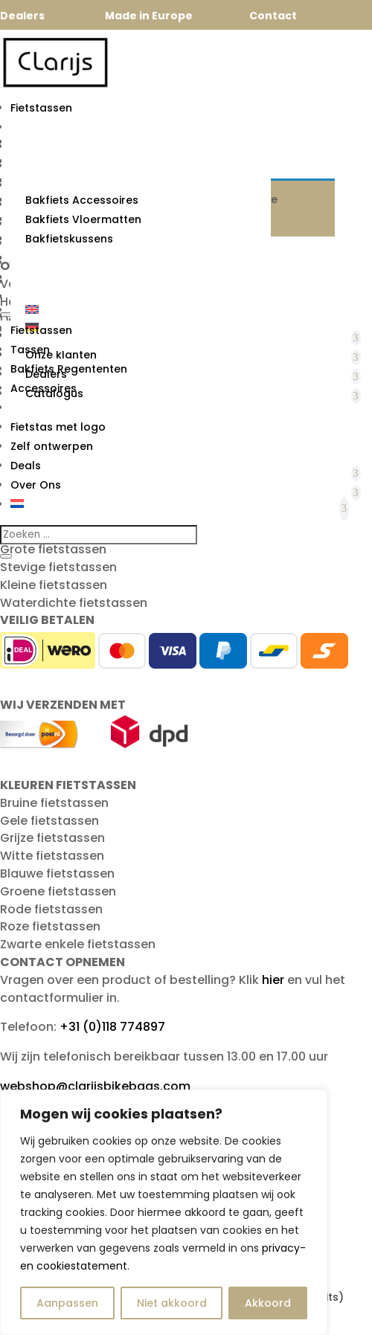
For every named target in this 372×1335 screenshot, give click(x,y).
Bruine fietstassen (54, 802)
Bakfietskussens (69, 238)
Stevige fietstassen (58, 567)
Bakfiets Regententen (68, 368)
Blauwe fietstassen (57, 873)
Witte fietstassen (52, 855)
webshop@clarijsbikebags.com (95, 1086)
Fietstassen (41, 107)
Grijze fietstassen (52, 837)
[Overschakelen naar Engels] (140, 309)
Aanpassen (67, 1303)
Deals (25, 465)
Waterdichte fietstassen (73, 602)
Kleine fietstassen (53, 584)
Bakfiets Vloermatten (83, 219)
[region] (163, 1212)
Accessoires (43, 388)
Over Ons (35, 484)
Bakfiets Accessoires (81, 200)
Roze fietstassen (50, 926)
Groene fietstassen (58, 891)
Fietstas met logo (58, 426)
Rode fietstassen (51, 909)
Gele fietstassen (49, 820)
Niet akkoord (172, 1303)
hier (273, 979)
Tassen (30, 349)
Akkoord (268, 1303)
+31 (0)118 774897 (112, 1026)
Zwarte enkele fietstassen (77, 944)
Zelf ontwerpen (51, 446)
